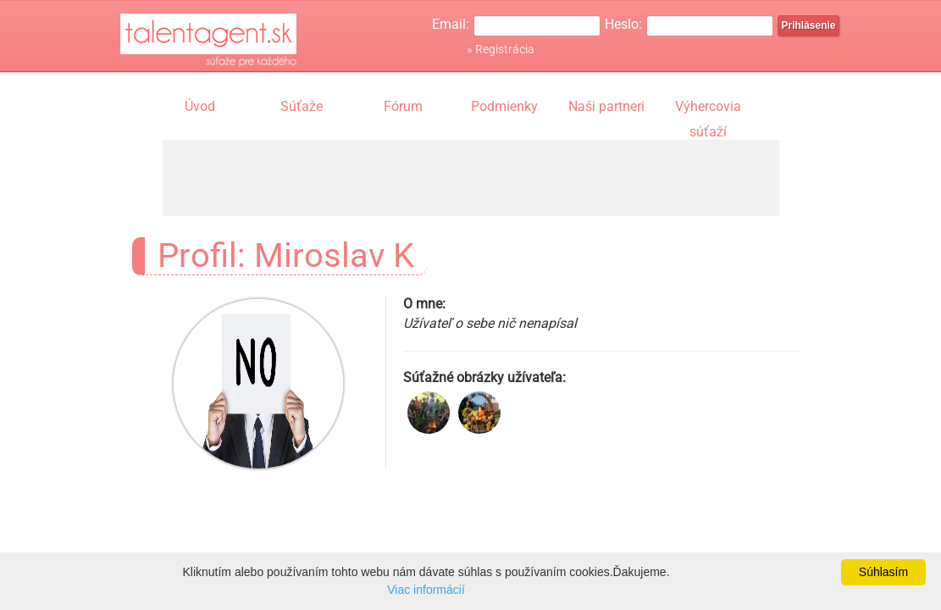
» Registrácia (500, 49)
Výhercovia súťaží (708, 108)
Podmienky (504, 106)
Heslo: (623, 24)
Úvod (200, 106)
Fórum (403, 106)
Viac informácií (426, 589)
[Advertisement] (471, 178)
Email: (450, 24)
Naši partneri (606, 106)
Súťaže (301, 106)
